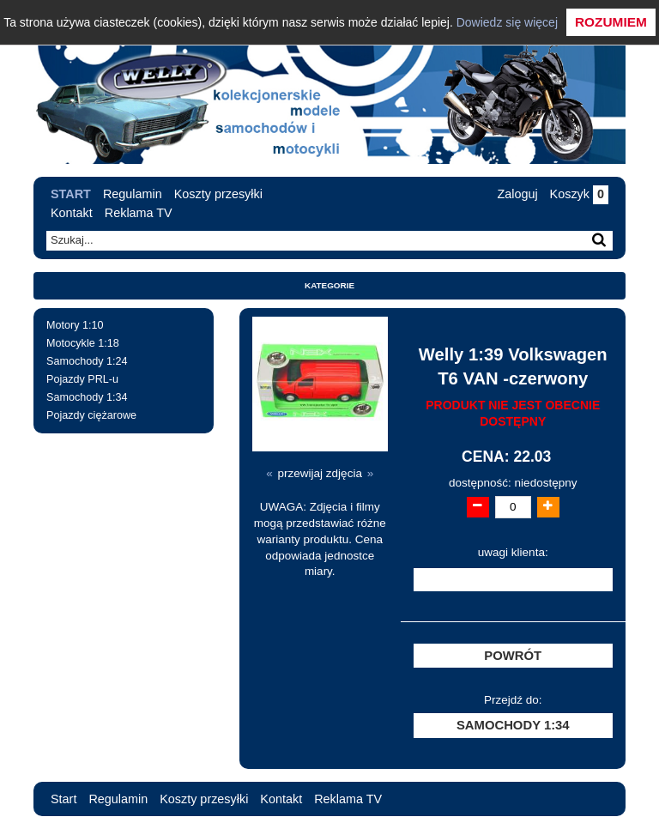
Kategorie (329, 285)
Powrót (512, 656)
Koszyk (579, 194)
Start (71, 194)
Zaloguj (517, 194)
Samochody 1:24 (87, 361)
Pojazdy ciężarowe (91, 415)
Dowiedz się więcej (507, 22)
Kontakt (72, 213)
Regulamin (132, 194)
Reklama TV (138, 213)
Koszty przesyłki (218, 194)
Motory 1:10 (75, 325)
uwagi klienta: (513, 552)
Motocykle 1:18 (82, 343)
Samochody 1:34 (87, 397)
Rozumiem (611, 22)
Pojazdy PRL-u (82, 379)
